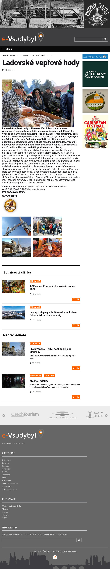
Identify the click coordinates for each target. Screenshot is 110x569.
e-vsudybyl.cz (7, 444)
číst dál (76, 299)
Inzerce (5, 512)
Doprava (5, 466)
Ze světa (5, 463)
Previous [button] (3, 415)
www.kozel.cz (9, 195)
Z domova (23, 55)
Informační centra (9, 489)
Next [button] (106, 415)
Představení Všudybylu (11, 506)
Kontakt (5, 515)
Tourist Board (7, 486)
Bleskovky (6, 509)
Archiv (4, 518)
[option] (25, 414)
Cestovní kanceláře (10, 483)
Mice (4, 478)
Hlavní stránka (8, 55)
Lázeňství (6, 475)
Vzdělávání (6, 480)
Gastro (5, 472)
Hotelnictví (6, 469)
